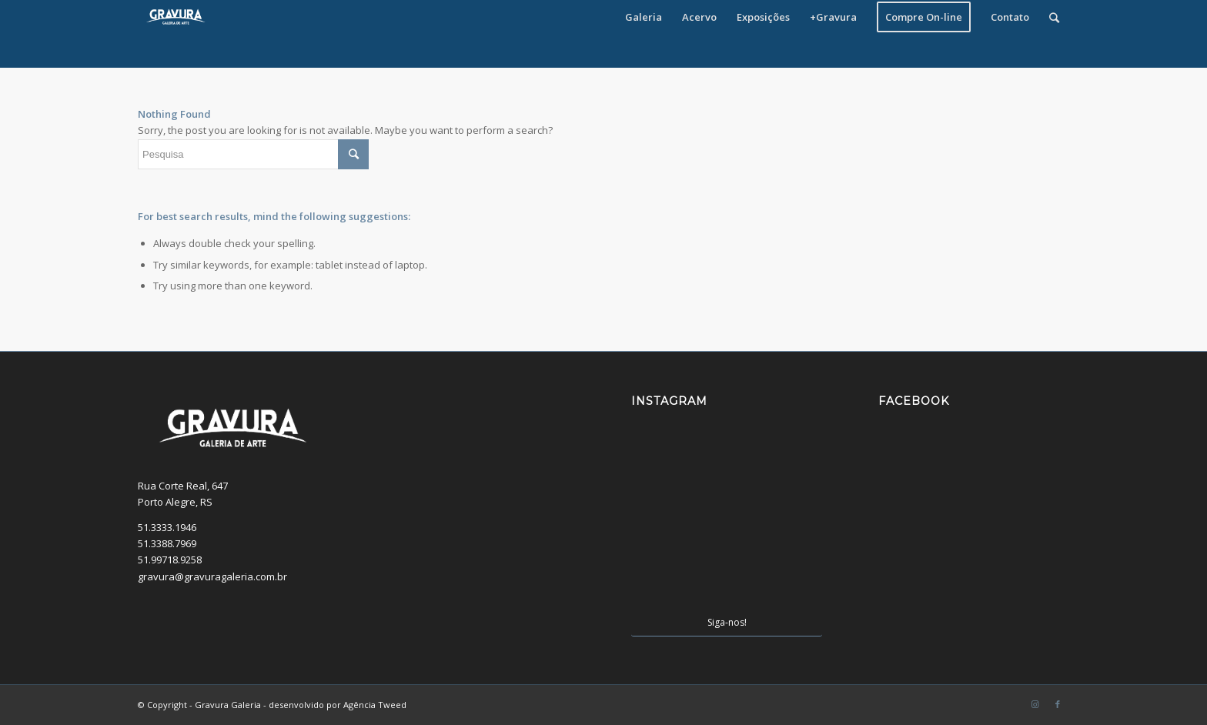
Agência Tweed (374, 704)
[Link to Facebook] (1057, 704)
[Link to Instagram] (1034, 704)
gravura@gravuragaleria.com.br (212, 576)
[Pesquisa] (1054, 17)
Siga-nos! (727, 622)
